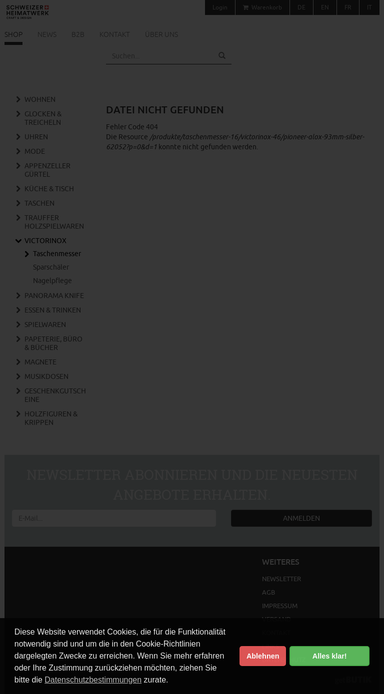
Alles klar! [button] (329, 656)
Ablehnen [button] (263, 656)
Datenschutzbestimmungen (93, 680)
